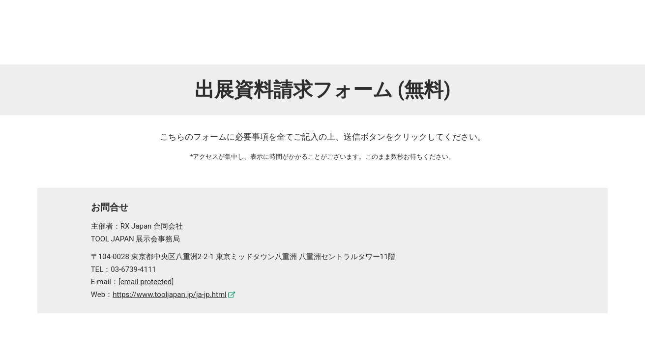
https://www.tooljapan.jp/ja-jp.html (170, 294)
